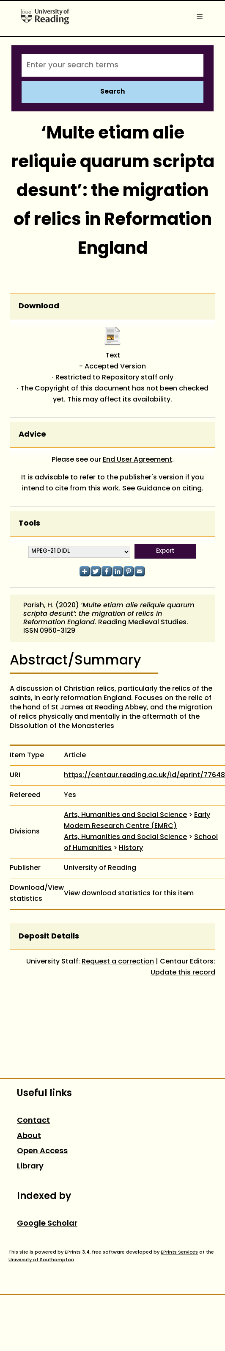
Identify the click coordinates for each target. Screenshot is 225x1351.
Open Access (42, 1151)
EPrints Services (179, 1252)
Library (30, 1166)
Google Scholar (47, 1223)
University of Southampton (41, 1260)
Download (39, 306)
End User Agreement (137, 459)
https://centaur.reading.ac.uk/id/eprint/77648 (144, 775)
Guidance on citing (169, 488)
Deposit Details (49, 936)
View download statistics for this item (129, 893)
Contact (33, 1120)
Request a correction (118, 961)
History (131, 848)
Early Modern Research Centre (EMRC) (137, 821)
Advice (32, 434)
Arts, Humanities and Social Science (125, 815)
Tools (29, 523)
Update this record (183, 972)
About (29, 1136)
